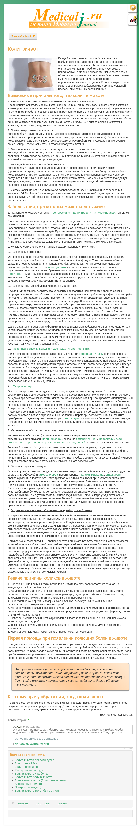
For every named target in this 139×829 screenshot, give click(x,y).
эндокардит (113, 474)
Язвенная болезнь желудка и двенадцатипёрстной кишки (52, 348)
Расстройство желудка (30, 770)
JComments (128, 749)
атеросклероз (48, 474)
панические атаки (104, 212)
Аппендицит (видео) (28, 783)
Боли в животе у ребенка (31, 773)
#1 (15, 726)
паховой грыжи (86, 438)
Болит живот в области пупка (34, 760)
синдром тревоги (79, 212)
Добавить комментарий (32, 743)
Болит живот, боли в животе (33, 777)
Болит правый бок (27, 766)
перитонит (16, 273)
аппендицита (57, 267)
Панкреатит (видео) (28, 787)
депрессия (60, 212)
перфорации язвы (91, 353)
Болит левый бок (26, 763)
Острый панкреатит (26, 386)
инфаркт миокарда (91, 474)
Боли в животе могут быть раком (37, 790)
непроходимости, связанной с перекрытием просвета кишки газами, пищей (65, 440)
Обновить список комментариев (36, 738)
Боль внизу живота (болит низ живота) (41, 780)
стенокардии (70, 418)
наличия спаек (52, 438)
